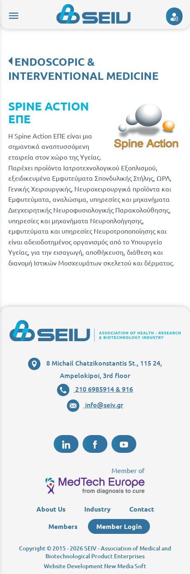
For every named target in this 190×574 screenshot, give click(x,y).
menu (12, 14)
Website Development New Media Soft (95, 566)
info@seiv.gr (95, 404)
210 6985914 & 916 (95, 388)
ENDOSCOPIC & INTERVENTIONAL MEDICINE (83, 68)
